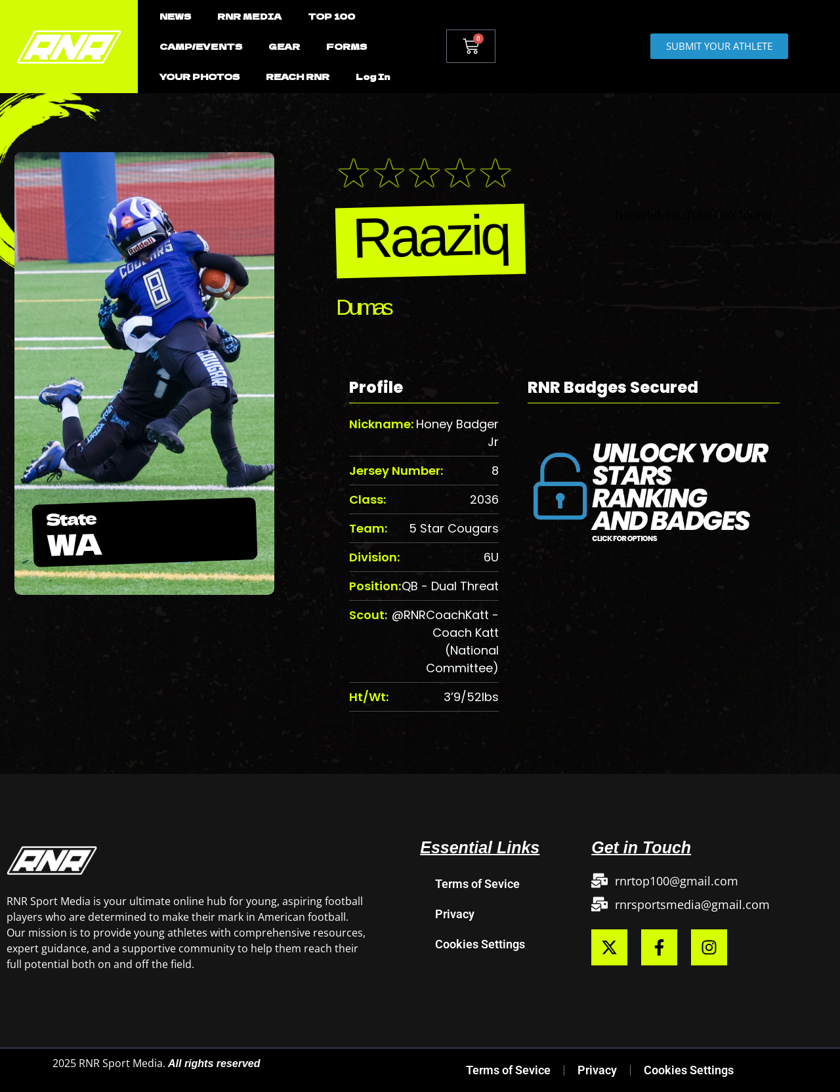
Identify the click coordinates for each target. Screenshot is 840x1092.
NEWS (175, 16)
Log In (373, 76)
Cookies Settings (480, 944)
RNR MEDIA (249, 16)
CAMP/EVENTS (200, 46)
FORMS (346, 46)
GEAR (284, 46)
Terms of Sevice (477, 884)
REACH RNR (297, 76)
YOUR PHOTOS (199, 76)
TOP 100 (331, 16)
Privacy (454, 914)
